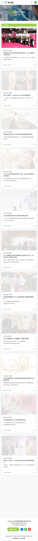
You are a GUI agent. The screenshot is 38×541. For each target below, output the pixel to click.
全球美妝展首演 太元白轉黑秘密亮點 (14, 420)
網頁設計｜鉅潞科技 (25, 538)
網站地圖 (22, 538)
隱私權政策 (16, 538)
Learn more (19, 65)
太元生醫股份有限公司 (9, 2)
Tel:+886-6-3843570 (19, 525)
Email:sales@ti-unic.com (19, 523)
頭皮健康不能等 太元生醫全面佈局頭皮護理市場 (17, 134)
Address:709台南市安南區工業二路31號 (19, 521)
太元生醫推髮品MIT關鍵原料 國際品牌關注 (16, 338)
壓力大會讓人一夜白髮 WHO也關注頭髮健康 (17, 96)
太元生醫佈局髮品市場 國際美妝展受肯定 (15, 215)
